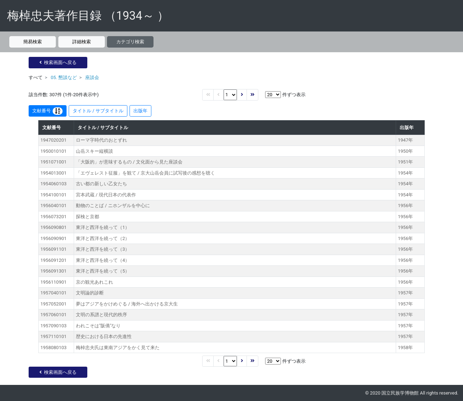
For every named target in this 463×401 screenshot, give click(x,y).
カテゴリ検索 (130, 41)
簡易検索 (32, 41)
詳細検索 (81, 41)
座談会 (92, 77)
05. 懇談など (64, 77)
